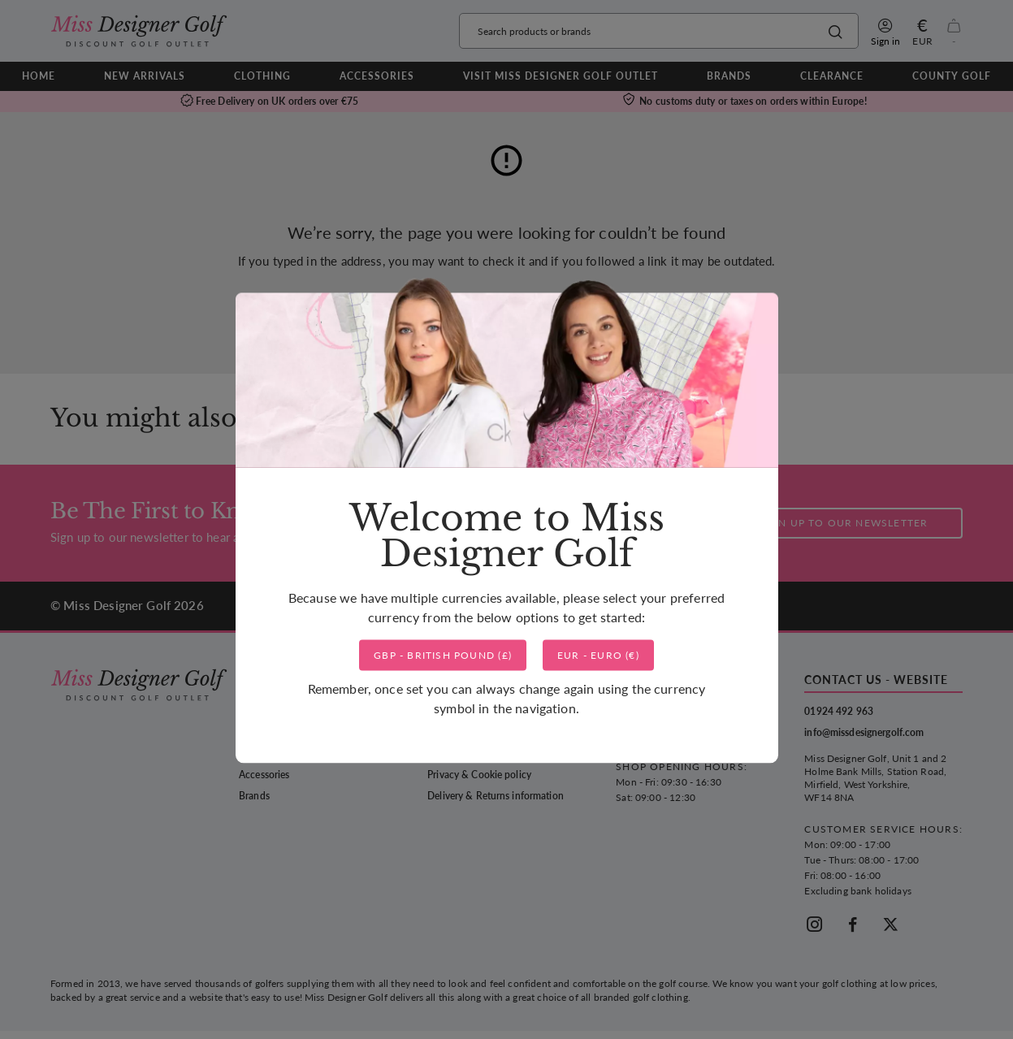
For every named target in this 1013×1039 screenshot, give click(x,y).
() (443, 655)
